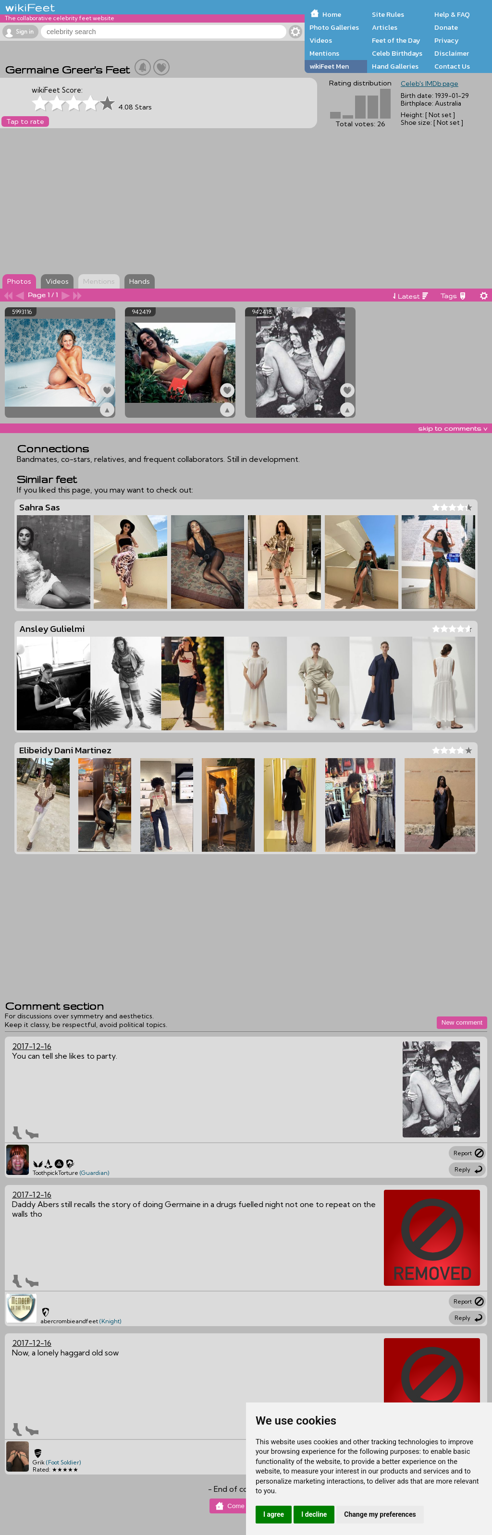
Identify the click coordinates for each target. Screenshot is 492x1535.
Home (331, 14)
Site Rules (388, 14)
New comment (462, 1022)
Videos (320, 40)
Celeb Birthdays (397, 53)
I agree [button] (273, 1514)
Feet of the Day (396, 40)
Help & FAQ (452, 14)
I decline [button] (314, 1514)
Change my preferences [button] (380, 1514)
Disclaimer (451, 53)
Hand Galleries (395, 66)
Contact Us (452, 66)
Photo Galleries (334, 27)
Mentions (324, 53)
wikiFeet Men (329, 66)
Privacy (446, 40)
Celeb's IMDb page (429, 83)
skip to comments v (452, 428)
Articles (384, 27)
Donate (446, 27)
